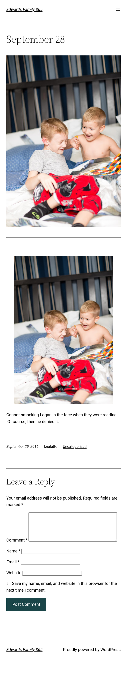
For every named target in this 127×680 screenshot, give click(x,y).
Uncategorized (75, 446)
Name (13, 563)
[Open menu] (118, 10)
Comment (16, 515)
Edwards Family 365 (24, 9)
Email (12, 574)
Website (13, 584)
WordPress (110, 661)
